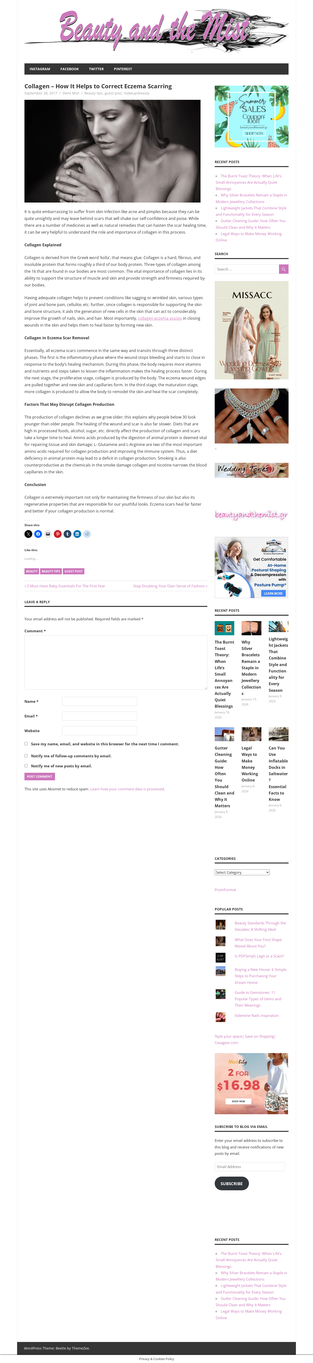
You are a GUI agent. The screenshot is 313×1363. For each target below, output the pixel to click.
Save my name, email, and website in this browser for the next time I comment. (105, 743)
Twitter (96, 69)
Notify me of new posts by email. (61, 765)
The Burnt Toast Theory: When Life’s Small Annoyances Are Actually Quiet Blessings (248, 182)
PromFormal (225, 889)
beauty (31, 571)
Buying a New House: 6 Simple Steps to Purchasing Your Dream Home (260, 976)
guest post (113, 93)
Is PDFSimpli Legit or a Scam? (259, 956)
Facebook (69, 69)
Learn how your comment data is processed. (127, 788)
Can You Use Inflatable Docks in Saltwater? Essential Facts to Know (278, 773)
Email (31, 716)
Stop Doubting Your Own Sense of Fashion (169, 585)
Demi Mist (71, 93)
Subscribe (232, 1183)
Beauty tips (93, 93)
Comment (35, 630)
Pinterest (123, 69)
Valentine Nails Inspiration (257, 1015)
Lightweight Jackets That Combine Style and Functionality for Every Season (278, 664)
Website (32, 730)
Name (31, 701)
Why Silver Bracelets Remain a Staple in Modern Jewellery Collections (251, 667)
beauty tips (51, 571)
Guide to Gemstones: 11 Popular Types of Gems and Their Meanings (258, 999)
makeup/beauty (136, 93)
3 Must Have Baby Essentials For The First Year (66, 585)
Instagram (40, 69)
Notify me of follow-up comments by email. (71, 755)
